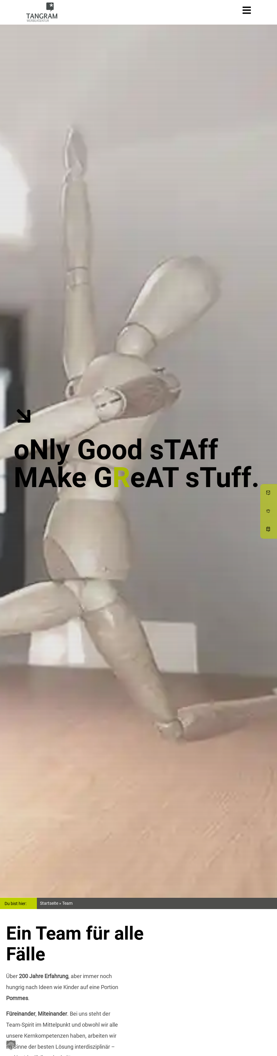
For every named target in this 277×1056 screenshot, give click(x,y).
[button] (11, 1045)
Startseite (49, 903)
